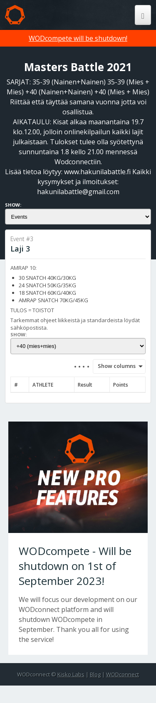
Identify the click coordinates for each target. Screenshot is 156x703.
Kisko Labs (70, 674)
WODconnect (122, 674)
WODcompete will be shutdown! (78, 38)
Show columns (114, 366)
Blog (95, 674)
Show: (13, 205)
